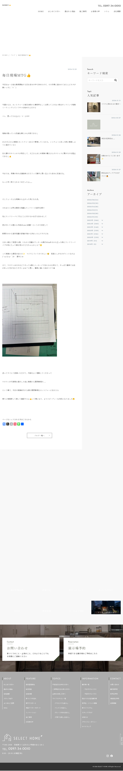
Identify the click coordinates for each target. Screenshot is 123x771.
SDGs (5, 614)
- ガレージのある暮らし (62, 619)
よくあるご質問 (9, 610)
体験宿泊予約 (114, 605)
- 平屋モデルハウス (90, 600)
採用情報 (113, 610)
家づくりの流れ (31, 605)
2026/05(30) (92, 203)
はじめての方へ (54, 11)
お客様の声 (95, 11)
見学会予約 (114, 600)
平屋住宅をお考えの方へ (60, 591)
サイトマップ (86, 633)
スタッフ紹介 (8, 605)
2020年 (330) (93, 237)
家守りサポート (31, 610)
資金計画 (29, 600)
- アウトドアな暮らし (61, 610)
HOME (41, 11)
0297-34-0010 (112, 6)
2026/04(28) (92, 207)
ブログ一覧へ (39, 436)
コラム (106, 11)
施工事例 (83, 11)
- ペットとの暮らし (60, 614)
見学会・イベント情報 (89, 610)
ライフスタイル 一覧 (59, 605)
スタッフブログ (87, 619)
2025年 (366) (93, 220)
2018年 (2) (91, 244)
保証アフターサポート (33, 614)
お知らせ (85, 624)
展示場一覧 (85, 591)
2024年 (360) (93, 224)
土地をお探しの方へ (59, 600)
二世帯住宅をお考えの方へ (61, 596)
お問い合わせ (114, 591)
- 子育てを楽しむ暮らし (62, 624)
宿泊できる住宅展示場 (89, 605)
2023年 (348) (93, 227)
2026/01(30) (92, 217)
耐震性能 (29, 596)
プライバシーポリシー (89, 628)
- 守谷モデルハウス (90, 596)
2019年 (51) (92, 241)
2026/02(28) (92, 213)
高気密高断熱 (30, 591)
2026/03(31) (92, 210)
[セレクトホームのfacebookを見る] (93, 6)
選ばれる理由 (70, 11)
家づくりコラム (87, 614)
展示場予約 (114, 596)
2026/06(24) (92, 200)
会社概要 (117, 11)
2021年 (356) (92, 234)
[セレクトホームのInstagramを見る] (89, 6)
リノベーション (31, 619)
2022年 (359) (93, 231)
